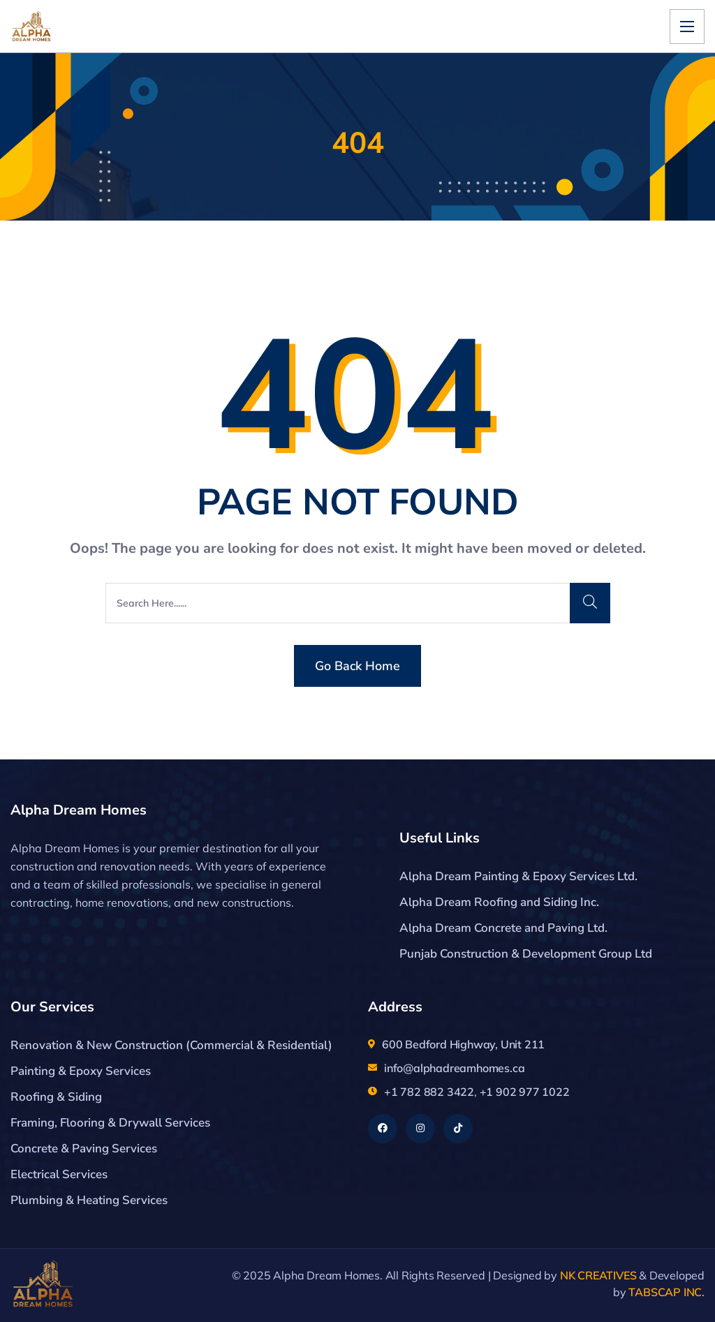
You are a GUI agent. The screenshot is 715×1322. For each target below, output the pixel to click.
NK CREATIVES (598, 1275)
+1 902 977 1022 (525, 1092)
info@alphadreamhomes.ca (454, 1068)
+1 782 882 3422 (429, 1092)
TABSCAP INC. (666, 1292)
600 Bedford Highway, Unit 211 (463, 1044)
